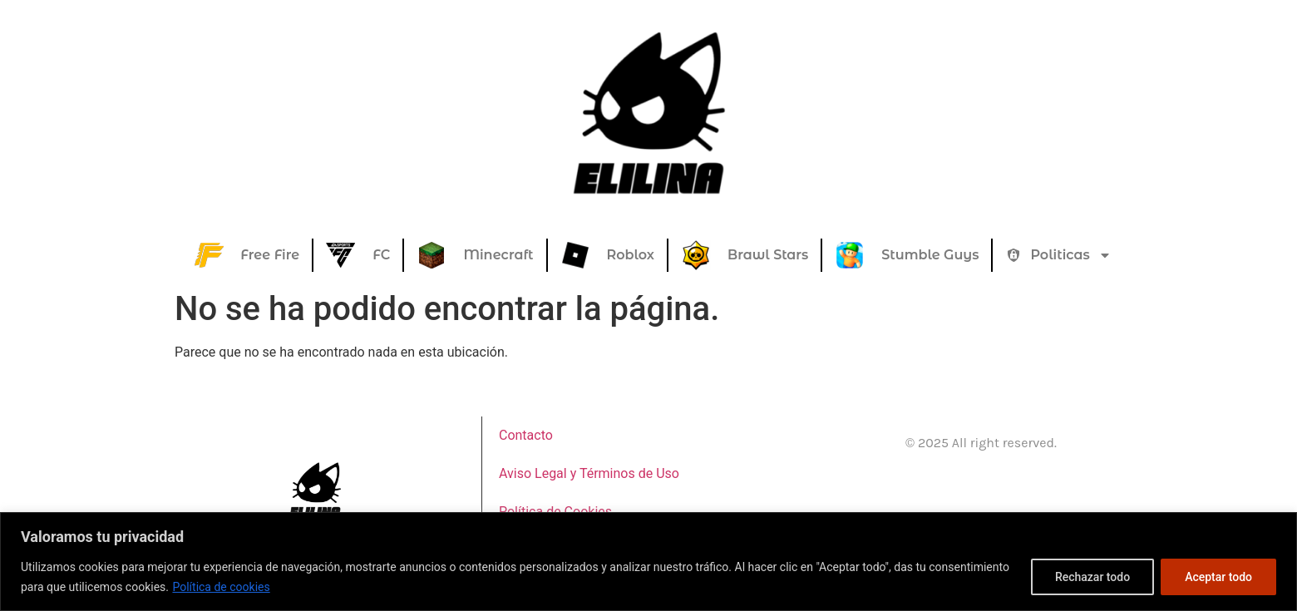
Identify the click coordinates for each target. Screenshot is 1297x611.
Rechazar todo (1092, 577)
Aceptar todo (1218, 577)
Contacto (526, 435)
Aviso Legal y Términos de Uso (589, 473)
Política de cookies (220, 587)
